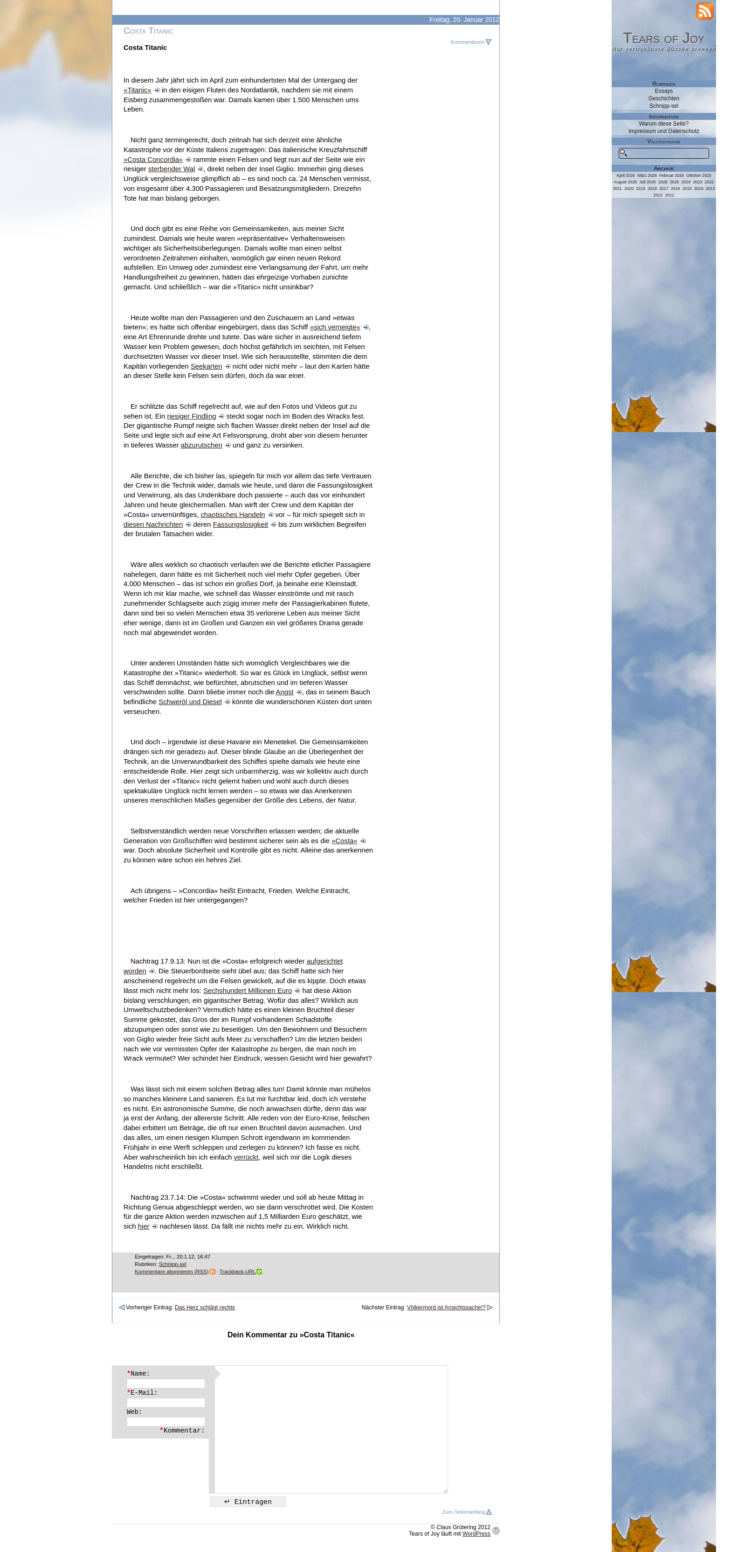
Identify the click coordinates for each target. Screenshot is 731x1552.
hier (144, 1226)
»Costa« (344, 841)
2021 (617, 188)
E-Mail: (142, 1393)
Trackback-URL (238, 1271)
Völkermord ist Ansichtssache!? (446, 1307)
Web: (134, 1412)
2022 (709, 182)
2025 (674, 182)
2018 (652, 188)
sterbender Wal (171, 169)
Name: (138, 1373)
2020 (629, 188)
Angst (285, 692)
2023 (698, 182)
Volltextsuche (664, 141)
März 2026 (647, 175)
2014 (698, 188)
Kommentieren (468, 42)
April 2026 (625, 175)
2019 (640, 188)
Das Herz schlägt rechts (205, 1307)
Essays (664, 91)
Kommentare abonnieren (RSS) (171, 1271)
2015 (687, 188)
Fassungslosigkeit (240, 524)
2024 (686, 182)
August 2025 (625, 182)
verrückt (246, 1157)
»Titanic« (138, 90)
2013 (710, 188)
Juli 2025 (648, 182)
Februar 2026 (671, 175)
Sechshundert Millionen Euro (247, 990)
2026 (663, 182)
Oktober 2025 (698, 175)
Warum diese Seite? (664, 123)
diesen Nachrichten (153, 524)
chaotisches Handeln (232, 514)
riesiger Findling (191, 416)
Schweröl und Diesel (190, 702)
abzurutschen (201, 445)
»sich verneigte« (335, 327)
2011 (670, 195)
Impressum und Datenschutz (663, 131)
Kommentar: (182, 1430)
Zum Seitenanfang (463, 1512)
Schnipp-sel (172, 1264)
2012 (658, 195)
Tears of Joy (664, 37)
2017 (664, 188)
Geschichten (663, 98)
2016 (675, 188)
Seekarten (206, 366)
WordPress (476, 1534)
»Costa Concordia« (153, 159)
